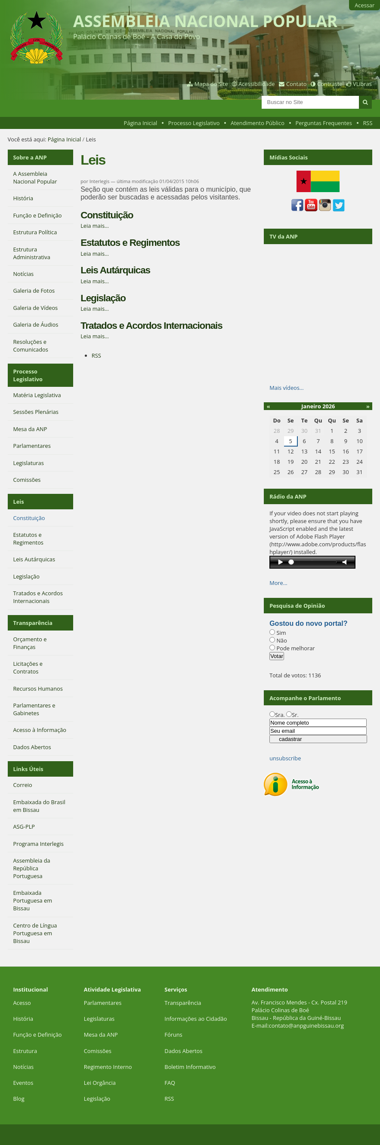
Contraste (329, 84)
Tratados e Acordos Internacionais (151, 325)
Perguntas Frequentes (323, 123)
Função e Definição (37, 1034)
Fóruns (173, 1034)
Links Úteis (28, 769)
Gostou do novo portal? (308, 623)
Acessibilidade (256, 84)
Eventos (23, 1083)
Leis (18, 501)
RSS (367, 123)
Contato (296, 84)
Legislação (103, 298)
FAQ (169, 1083)
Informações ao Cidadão (195, 1019)
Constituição (106, 215)
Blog (18, 1098)
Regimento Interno (108, 1067)
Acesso (22, 1003)
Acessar (364, 5)
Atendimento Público (257, 123)
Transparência (33, 623)
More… (278, 583)
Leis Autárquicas (115, 270)
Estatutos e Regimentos (129, 242)
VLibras (362, 84)
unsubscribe (285, 758)
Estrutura (25, 1051)
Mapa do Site (211, 84)
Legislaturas (99, 1019)
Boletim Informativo (190, 1067)
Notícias (23, 1067)
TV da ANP (283, 236)
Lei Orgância (100, 1083)
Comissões (97, 1051)
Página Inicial (141, 123)
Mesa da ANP (101, 1034)
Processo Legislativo (194, 123)
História (23, 1019)
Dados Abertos (183, 1051)
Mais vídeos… (286, 388)
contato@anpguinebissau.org (306, 1025)
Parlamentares (102, 1003)
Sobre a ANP (29, 157)
